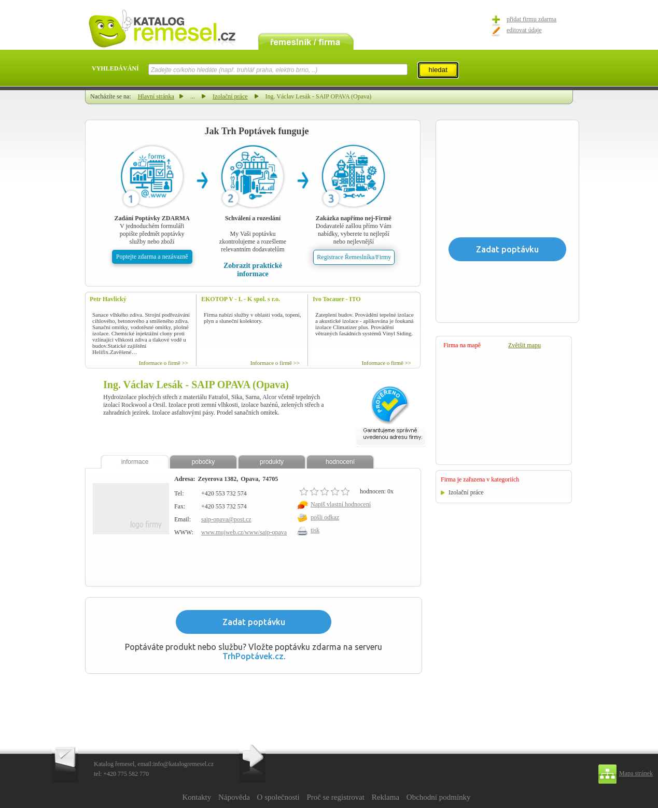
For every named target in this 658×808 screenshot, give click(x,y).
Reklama (385, 797)
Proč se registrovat (335, 797)
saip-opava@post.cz (226, 519)
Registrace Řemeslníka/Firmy (354, 257)
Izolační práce (230, 96)
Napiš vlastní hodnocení (341, 504)
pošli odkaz (325, 517)
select (407, 69)
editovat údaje (524, 30)
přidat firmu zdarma (531, 19)
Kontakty (196, 797)
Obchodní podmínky (439, 797)
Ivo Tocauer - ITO (337, 299)
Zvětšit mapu (524, 345)
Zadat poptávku (253, 622)
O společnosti (278, 797)
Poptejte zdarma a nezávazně (152, 256)
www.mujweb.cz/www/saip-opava (244, 532)
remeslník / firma (306, 40)
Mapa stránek (636, 773)
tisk (315, 530)
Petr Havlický (108, 299)
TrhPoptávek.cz (253, 656)
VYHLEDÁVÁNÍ (115, 68)
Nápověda (234, 797)
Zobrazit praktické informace (252, 270)
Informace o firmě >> (163, 363)
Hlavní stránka (156, 96)
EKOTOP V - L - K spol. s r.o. (240, 299)
